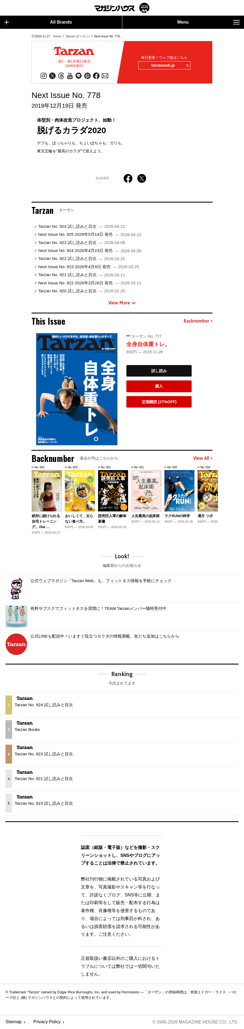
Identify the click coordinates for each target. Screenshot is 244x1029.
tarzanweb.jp (169, 65)
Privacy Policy (47, 1022)
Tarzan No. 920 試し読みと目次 (81, 291)
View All (202, 458)
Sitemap (13, 1022)
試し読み (159, 371)
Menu (208, 22)
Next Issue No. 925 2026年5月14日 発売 (89, 234)
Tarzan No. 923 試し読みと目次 (81, 242)
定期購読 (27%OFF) (159, 402)
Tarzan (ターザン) (78, 36)
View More (122, 303)
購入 (159, 386)
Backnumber (197, 321)
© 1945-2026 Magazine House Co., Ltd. (195, 1022)
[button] (207, 498)
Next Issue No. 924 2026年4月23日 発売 (89, 250)
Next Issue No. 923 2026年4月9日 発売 (88, 267)
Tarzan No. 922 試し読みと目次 (81, 258)
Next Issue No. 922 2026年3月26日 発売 (89, 283)
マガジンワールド (122, 8)
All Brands (38, 22)
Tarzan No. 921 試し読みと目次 (81, 275)
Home (57, 36)
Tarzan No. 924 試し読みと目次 (81, 226)
